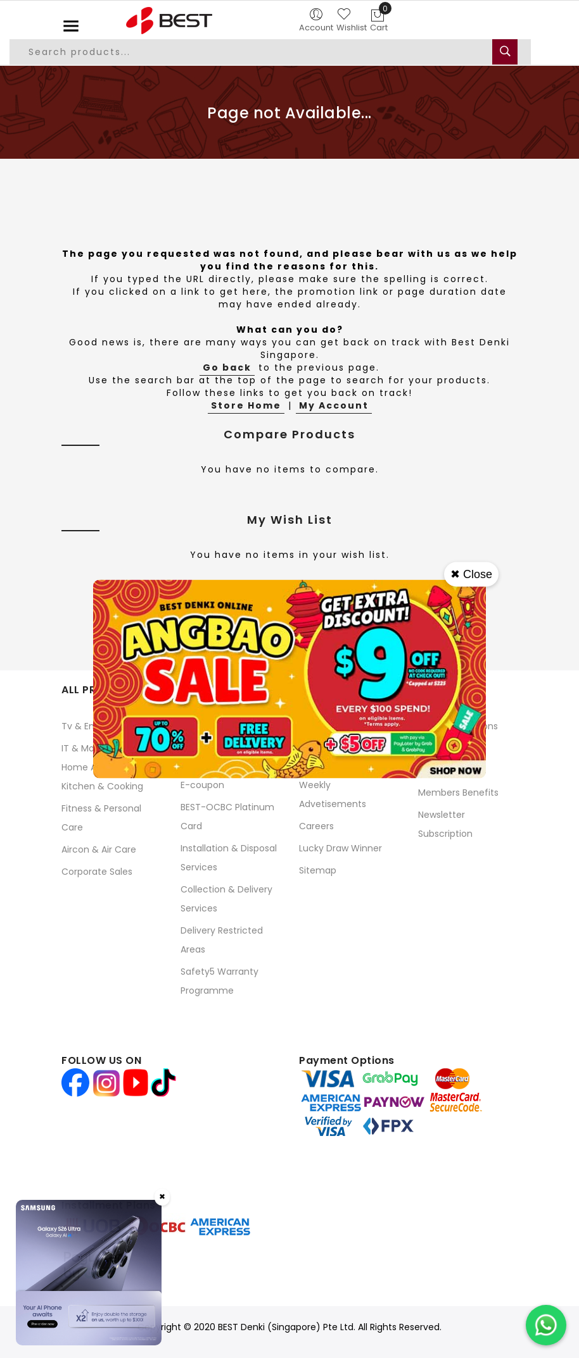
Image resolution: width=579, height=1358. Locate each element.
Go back (227, 367)
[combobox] (270, 52)
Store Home (246, 405)
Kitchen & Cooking (102, 786)
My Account (334, 405)
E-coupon (202, 785)
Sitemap (317, 870)
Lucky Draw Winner (340, 848)
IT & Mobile (85, 748)
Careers (316, 826)
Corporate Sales (96, 871)
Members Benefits (458, 792)
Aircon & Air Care (98, 849)
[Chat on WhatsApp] (546, 1325)
